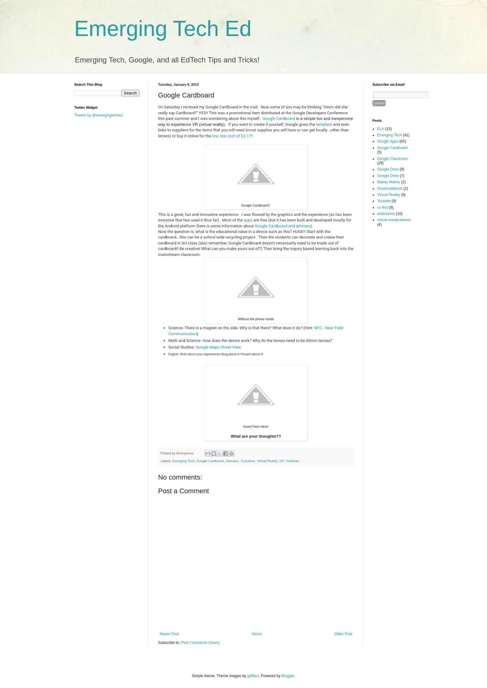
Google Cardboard (278, 118)
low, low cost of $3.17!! (232, 136)
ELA (380, 129)
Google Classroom (392, 159)
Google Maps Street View (218, 347)
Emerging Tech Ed (163, 28)
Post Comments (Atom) (200, 642)
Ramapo (232, 461)
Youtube (384, 201)
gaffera (253, 676)
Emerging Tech (183, 461)
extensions (386, 214)
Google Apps (387, 141)
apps (248, 220)
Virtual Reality (267, 461)
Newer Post (169, 634)
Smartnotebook (389, 188)
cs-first (382, 207)
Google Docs (387, 169)
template (324, 124)
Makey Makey (388, 182)
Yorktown (292, 461)
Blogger (288, 676)
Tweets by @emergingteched (98, 115)
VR (281, 461)
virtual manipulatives (394, 220)
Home (257, 634)
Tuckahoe (247, 461)
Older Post (343, 634)
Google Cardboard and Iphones (282, 226)
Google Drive (388, 176)
